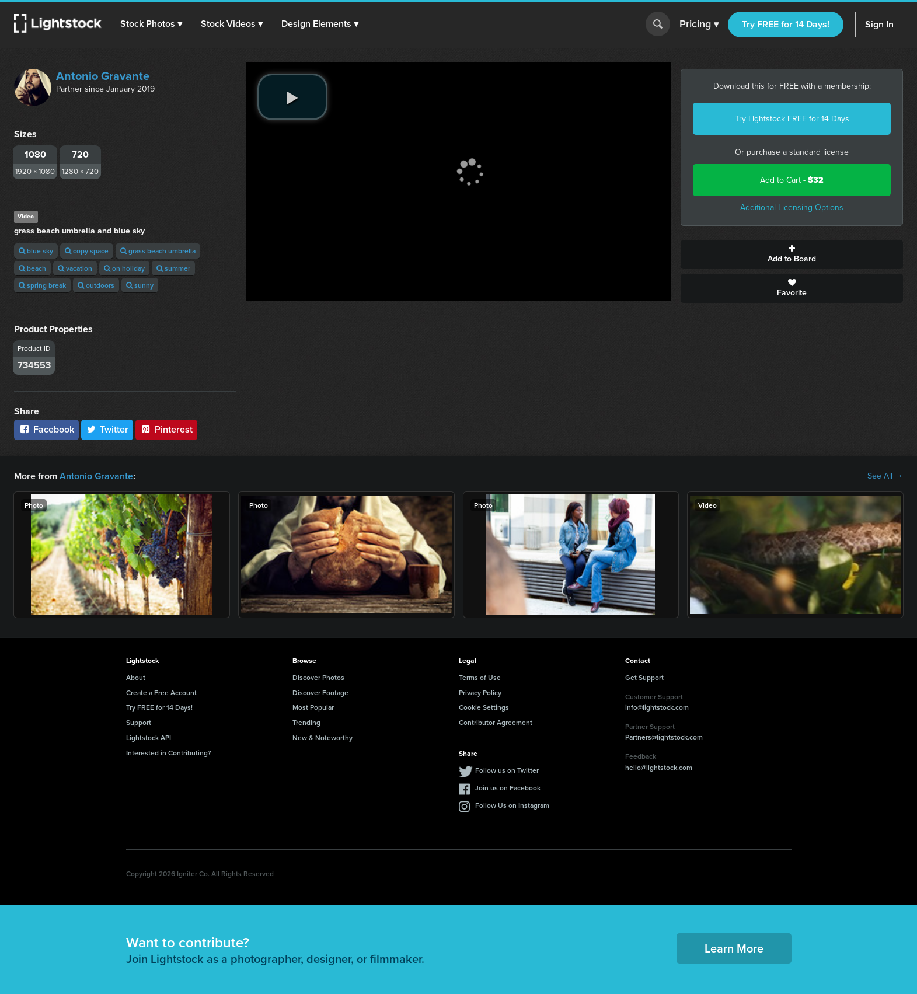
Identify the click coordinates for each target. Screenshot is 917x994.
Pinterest (166, 429)
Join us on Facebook (508, 788)
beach (32, 268)
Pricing (699, 24)
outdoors (96, 285)
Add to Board (792, 254)
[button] (151, 24)
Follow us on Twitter (507, 770)
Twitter (107, 429)
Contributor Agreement (495, 722)
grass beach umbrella (158, 251)
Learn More (734, 948)
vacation (75, 268)
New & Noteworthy (322, 737)
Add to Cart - (792, 180)
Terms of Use (480, 677)
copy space (87, 251)
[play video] (292, 97)
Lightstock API (148, 737)
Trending (306, 722)
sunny (140, 285)
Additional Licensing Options (791, 207)
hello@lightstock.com (658, 767)
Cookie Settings (484, 707)
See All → (885, 476)
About (135, 677)
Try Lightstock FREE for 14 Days (792, 119)
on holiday (124, 268)
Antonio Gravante (102, 76)
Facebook (46, 429)
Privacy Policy (480, 692)
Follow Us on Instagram (512, 805)
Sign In (879, 24)
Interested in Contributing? (168, 753)
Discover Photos (318, 677)
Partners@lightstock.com (664, 737)
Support (138, 722)
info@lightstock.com (657, 707)
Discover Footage (320, 692)
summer (173, 268)
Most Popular (313, 707)
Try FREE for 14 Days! (785, 24)
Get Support (644, 677)
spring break (42, 285)
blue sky (36, 251)
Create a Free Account (161, 692)
